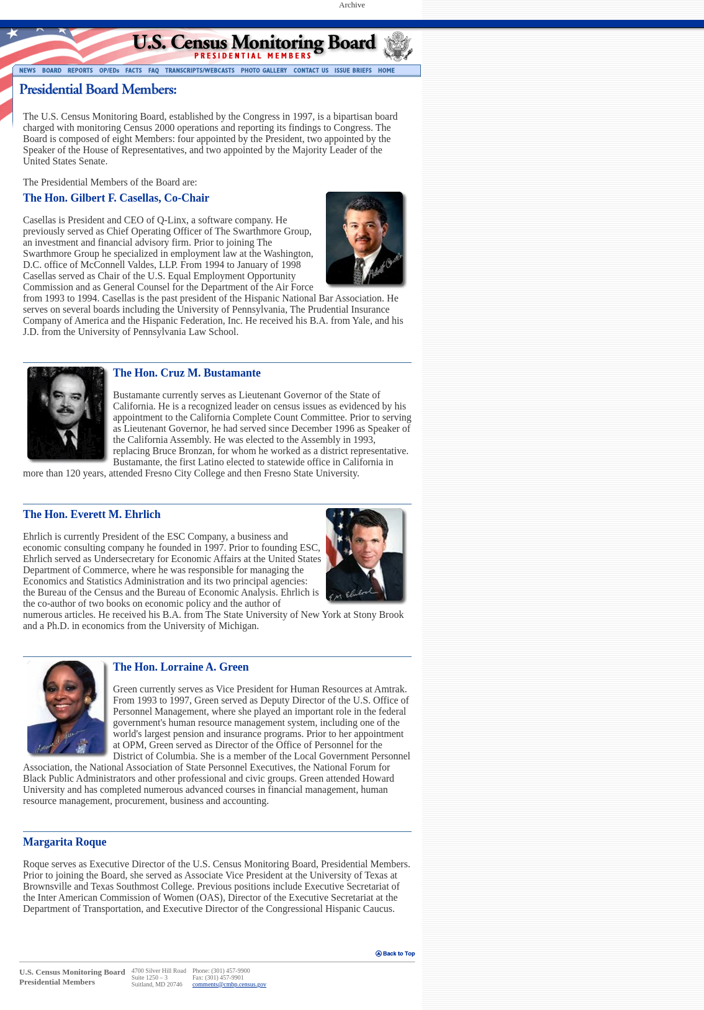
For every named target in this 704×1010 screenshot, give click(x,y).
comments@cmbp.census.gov (229, 984)
